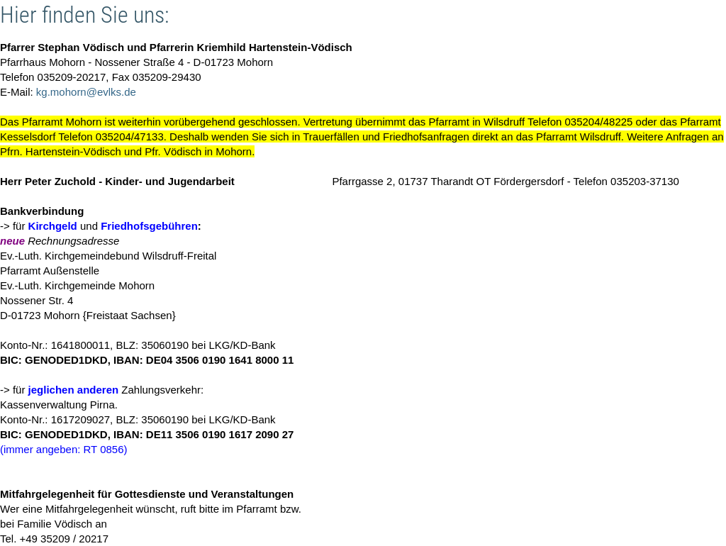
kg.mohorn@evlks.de (86, 92)
